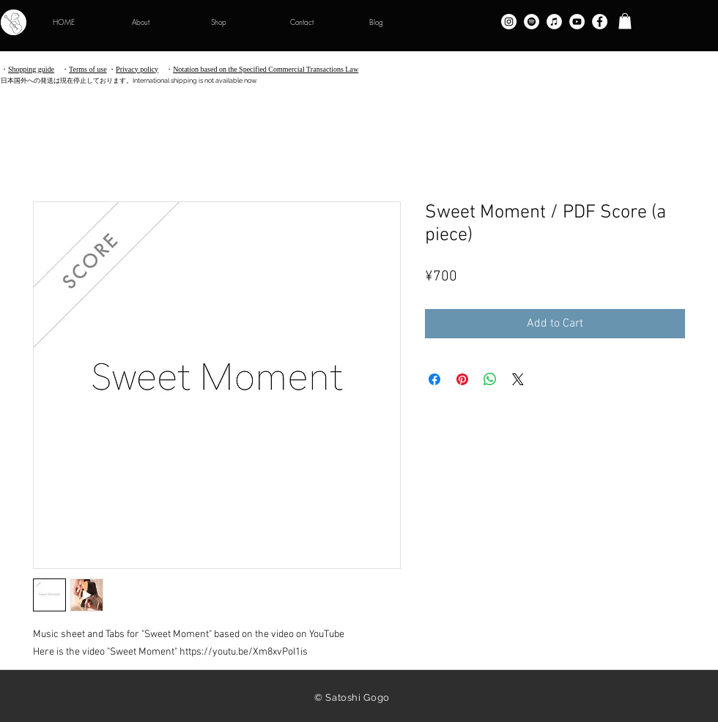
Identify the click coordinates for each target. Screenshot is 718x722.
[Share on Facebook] (434, 379)
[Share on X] (518, 379)
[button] (625, 21)
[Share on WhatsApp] (490, 379)
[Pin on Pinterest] (462, 379)
